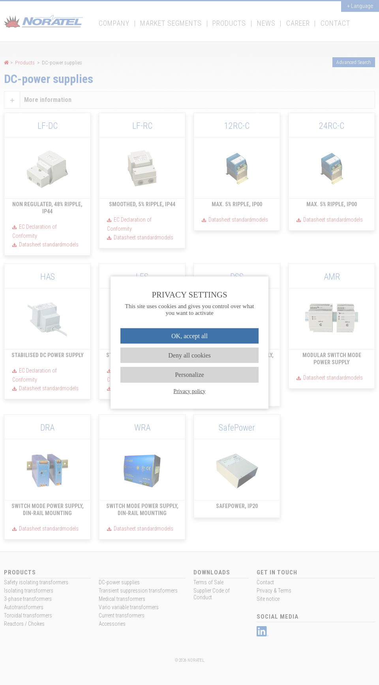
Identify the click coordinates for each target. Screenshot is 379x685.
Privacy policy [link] (189, 391)
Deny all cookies (189, 355)
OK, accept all (189, 336)
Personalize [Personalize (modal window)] (189, 374)
